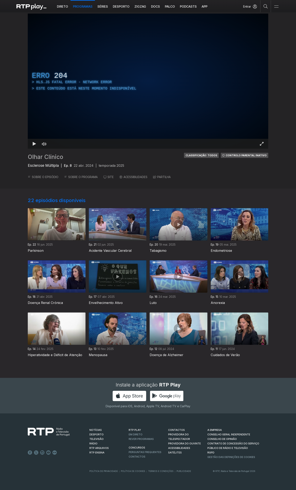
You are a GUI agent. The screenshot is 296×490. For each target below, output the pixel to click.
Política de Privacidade (103, 471)
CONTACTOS (176, 429)
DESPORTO (96, 434)
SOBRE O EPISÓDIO (43, 177)
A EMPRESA (214, 429)
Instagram (42, 452)
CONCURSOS (137, 447)
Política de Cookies (133, 471)
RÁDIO (93, 443)
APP (204, 6)
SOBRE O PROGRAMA (81, 177)
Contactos (137, 456)
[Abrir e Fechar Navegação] (276, 6)
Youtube (48, 452)
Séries (102, 6)
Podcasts (188, 6)
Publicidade (184, 471)
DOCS (155, 6)
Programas (82, 6)
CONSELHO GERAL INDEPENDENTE (228, 434)
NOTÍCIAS (95, 429)
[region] (148, 81)
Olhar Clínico (45, 156)
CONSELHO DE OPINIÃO (222, 439)
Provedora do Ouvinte (184, 443)
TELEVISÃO (96, 439)
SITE (108, 177)
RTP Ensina (96, 452)
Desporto (121, 6)
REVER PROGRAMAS (141, 439)
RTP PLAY (135, 429)
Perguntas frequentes (145, 452)
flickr (54, 452)
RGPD (210, 452)
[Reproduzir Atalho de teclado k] (34, 144)
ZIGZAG (140, 6)
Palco (170, 6)
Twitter (36, 452)
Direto (62, 6)
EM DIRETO (135, 434)
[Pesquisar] (265, 6)
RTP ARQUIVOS (99, 448)
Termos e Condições (160, 471)
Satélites (175, 452)
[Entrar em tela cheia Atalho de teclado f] (262, 144)
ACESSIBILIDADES (133, 177)
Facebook (30, 452)
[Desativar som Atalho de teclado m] (44, 144)
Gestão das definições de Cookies (231, 457)
